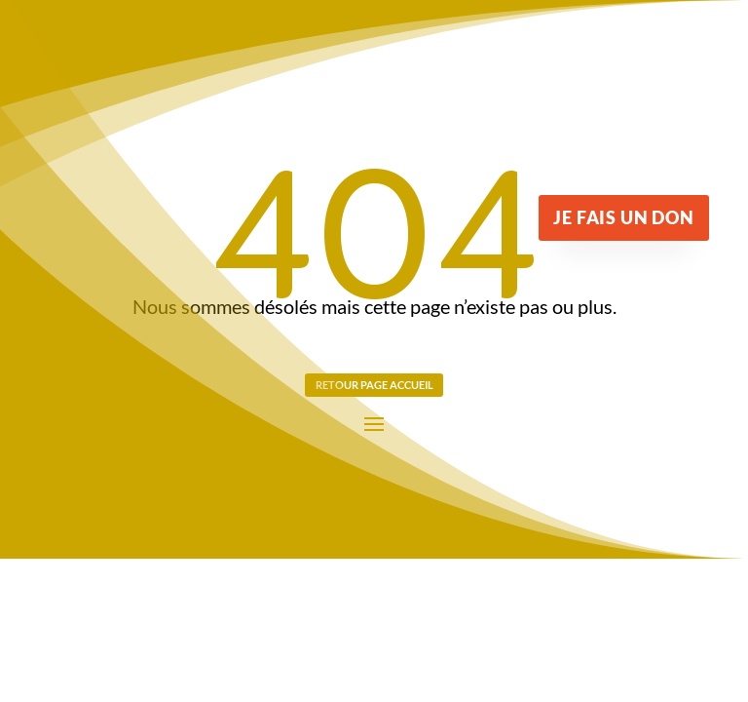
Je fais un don (623, 217)
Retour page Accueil (374, 384)
